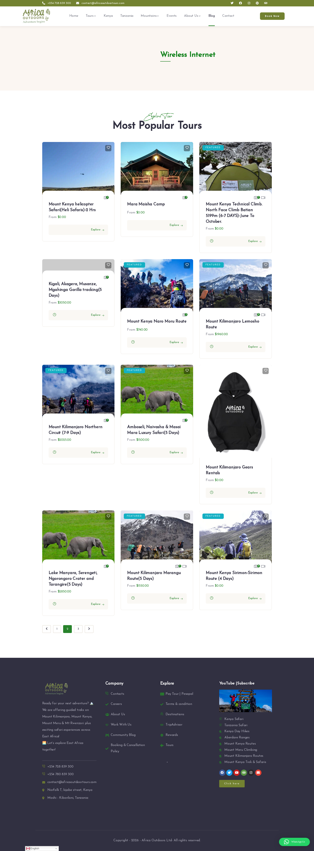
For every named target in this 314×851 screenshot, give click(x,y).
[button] (245, 701)
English (32, 848)
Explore (95, 229)
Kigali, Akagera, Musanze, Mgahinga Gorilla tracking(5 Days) (75, 290)
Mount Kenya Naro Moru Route (156, 321)
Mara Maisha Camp (146, 204)
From (53, 217)
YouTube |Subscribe (236, 683)
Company (114, 684)
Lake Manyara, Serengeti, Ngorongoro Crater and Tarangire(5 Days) (73, 579)
